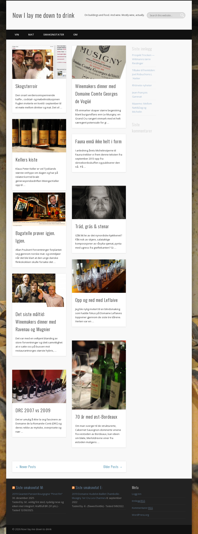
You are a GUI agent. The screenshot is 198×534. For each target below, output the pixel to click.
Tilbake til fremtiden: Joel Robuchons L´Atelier (143, 74)
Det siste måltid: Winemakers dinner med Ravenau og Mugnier (35, 321)
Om (75, 34)
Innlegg (138, 501)
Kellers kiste (26, 159)
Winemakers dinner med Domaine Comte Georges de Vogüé (96, 93)
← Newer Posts (26, 466)
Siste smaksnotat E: (89, 487)
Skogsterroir (26, 85)
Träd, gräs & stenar (92, 226)
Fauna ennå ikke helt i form (98, 141)
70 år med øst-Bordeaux (96, 416)
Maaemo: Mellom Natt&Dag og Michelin (142, 107)
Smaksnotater (53, 34)
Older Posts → (113, 466)
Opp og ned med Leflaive (96, 299)
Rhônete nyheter (142, 85)
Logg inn (136, 494)
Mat (31, 34)
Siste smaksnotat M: (30, 487)
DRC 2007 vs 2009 (33, 410)
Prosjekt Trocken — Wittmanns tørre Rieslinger (143, 59)
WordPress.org (140, 515)
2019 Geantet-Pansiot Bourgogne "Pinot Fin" (37, 494)
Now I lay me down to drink (43, 15)
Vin (17, 34)
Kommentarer (142, 508)
